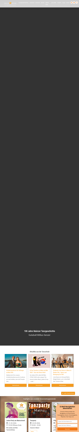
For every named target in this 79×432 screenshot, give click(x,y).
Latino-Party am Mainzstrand (15, 420)
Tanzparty (33, 420)
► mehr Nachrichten (68, 393)
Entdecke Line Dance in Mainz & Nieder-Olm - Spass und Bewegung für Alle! (62, 372)
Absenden (67, 429)
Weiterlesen (15, 385)
